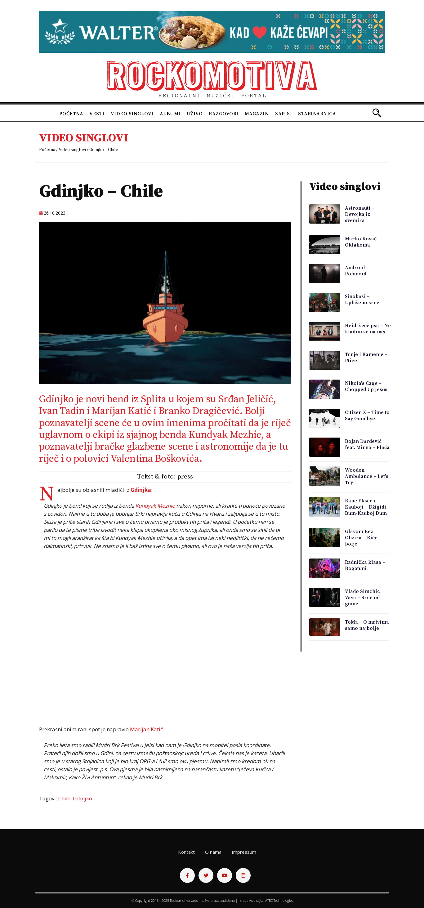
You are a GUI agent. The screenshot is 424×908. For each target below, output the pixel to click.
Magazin (257, 114)
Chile (64, 798)
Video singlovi (132, 114)
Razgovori (224, 114)
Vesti (97, 114)
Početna (71, 114)
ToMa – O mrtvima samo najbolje (367, 625)
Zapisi (283, 114)
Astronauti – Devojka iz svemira (359, 214)
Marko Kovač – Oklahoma (363, 242)
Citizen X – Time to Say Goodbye (367, 415)
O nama (213, 852)
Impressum (244, 852)
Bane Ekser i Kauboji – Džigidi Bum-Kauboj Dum (366, 507)
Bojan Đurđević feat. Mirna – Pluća (367, 444)
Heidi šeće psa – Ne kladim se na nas (368, 329)
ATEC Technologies (279, 900)
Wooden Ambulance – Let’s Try (366, 476)
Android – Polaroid (357, 271)
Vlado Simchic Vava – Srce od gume (362, 597)
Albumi (170, 114)
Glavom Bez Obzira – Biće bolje (361, 537)
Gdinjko (82, 798)
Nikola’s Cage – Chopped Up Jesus (366, 386)
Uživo (195, 114)
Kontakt (186, 852)
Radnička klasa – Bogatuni (365, 565)
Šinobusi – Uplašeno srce (362, 299)
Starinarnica (317, 114)
